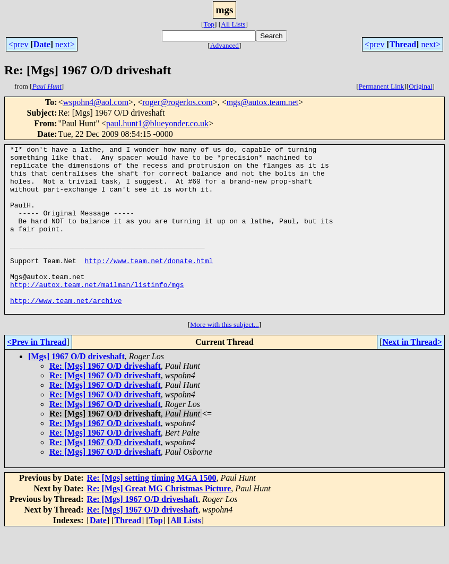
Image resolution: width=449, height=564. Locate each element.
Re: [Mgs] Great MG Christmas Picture (159, 521)
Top (208, 24)
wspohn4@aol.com (96, 102)
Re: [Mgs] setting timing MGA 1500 (152, 511)
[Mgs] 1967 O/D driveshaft (76, 389)
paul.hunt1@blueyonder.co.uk (157, 123)
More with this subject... (224, 358)
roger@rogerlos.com (177, 102)
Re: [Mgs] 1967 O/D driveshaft (105, 399)
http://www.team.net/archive (66, 332)
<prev (18, 44)
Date (41, 44)
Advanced (224, 45)
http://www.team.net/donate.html (148, 284)
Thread (403, 44)
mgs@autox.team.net (263, 102)
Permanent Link (381, 86)
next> (65, 44)
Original (420, 86)
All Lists (233, 24)
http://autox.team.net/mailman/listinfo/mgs (97, 313)
